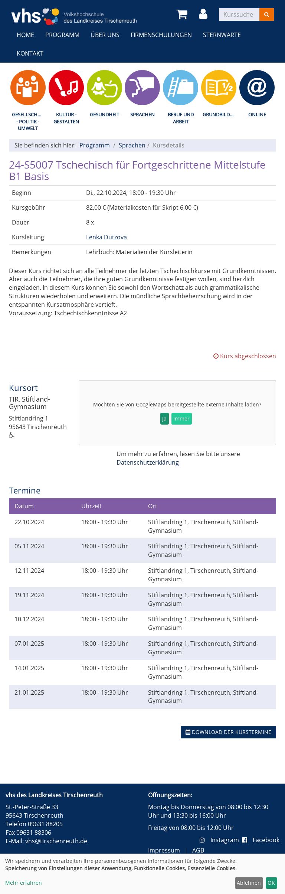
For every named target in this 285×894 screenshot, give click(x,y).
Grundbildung (220, 114)
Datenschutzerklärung (148, 462)
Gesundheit (104, 114)
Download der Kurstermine (228, 731)
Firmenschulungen (161, 35)
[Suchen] (266, 14)
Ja (164, 418)
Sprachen (142, 114)
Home (25, 35)
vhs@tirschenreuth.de (56, 841)
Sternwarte (222, 35)
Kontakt (30, 53)
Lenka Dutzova (106, 237)
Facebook (260, 840)
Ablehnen (249, 882)
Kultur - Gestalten (66, 118)
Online (257, 114)
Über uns (105, 35)
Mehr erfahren (23, 882)
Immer (181, 418)
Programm (62, 35)
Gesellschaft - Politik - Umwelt (29, 121)
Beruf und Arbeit (181, 118)
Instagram (221, 840)
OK (271, 882)
